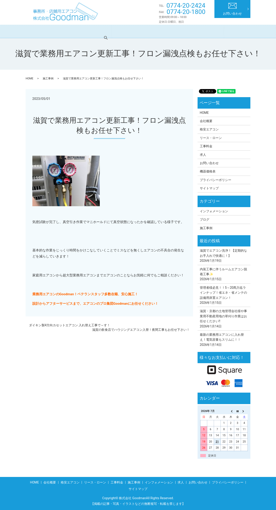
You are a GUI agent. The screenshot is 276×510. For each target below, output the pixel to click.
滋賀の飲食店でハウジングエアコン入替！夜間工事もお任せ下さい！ (141, 329)
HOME (39, 31)
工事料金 (144, 31)
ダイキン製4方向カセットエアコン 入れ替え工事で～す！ (69, 325)
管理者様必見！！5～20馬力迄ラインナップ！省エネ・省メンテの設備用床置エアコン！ (223, 293)
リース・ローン (117, 31)
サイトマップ (209, 188)
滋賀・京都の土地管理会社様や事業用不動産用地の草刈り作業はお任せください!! (223, 316)
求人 (225, 31)
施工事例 (166, 31)
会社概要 (60, 31)
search (241, 31)
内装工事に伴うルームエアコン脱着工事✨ (223, 271)
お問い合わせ (232, 9)
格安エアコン (86, 31)
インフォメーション (197, 31)
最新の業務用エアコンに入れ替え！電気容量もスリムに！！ (222, 337)
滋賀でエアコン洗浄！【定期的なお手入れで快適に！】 (223, 253)
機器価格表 (208, 171)
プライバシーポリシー (215, 180)
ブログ (204, 219)
